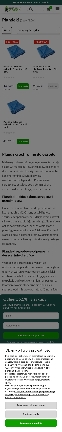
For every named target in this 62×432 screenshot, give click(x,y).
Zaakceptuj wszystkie (31, 423)
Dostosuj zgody (31, 414)
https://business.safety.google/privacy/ (34, 391)
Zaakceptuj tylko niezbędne (31, 405)
